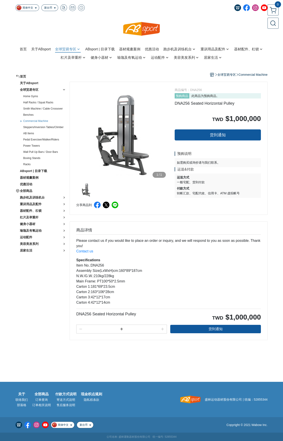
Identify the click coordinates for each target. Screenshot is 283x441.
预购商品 (182, 96)
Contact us (84, 251)
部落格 (21, 405)
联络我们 (21, 399)
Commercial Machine (35, 121)
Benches (28, 114)
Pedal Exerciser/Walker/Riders (41, 139)
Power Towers (31, 145)
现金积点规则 (91, 394)
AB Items (28, 133)
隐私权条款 (91, 399)
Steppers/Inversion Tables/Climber (43, 127)
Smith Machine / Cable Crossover (43, 108)
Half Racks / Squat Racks (38, 102)
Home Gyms (30, 96)
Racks (27, 164)
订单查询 (41, 399)
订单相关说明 (41, 405)
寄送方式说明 (66, 399)
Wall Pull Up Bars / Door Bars (40, 151)
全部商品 (41, 394)
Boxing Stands (31, 158)
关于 (21, 394)
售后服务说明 (66, 405)
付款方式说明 (65, 394)
